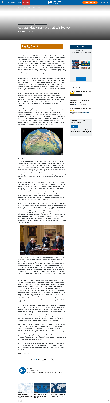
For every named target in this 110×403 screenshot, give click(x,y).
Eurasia (32, 24)
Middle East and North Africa (75, 95)
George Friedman (77, 104)
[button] (108, 2)
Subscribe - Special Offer (90, 2)
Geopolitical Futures (85, 95)
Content (7, 2)
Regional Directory (26, 24)
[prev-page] (18, 399)
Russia (23, 353)
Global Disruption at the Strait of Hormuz (80, 91)
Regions (13, 2)
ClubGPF (19, 2)
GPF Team (22, 31)
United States (43, 24)
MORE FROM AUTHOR (42, 380)
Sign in (103, 2)
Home (19, 7)
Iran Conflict (26, 2)
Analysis (23, 7)
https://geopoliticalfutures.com (32, 370)
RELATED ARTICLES (25, 380)
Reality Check (37, 24)
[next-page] (21, 399)
